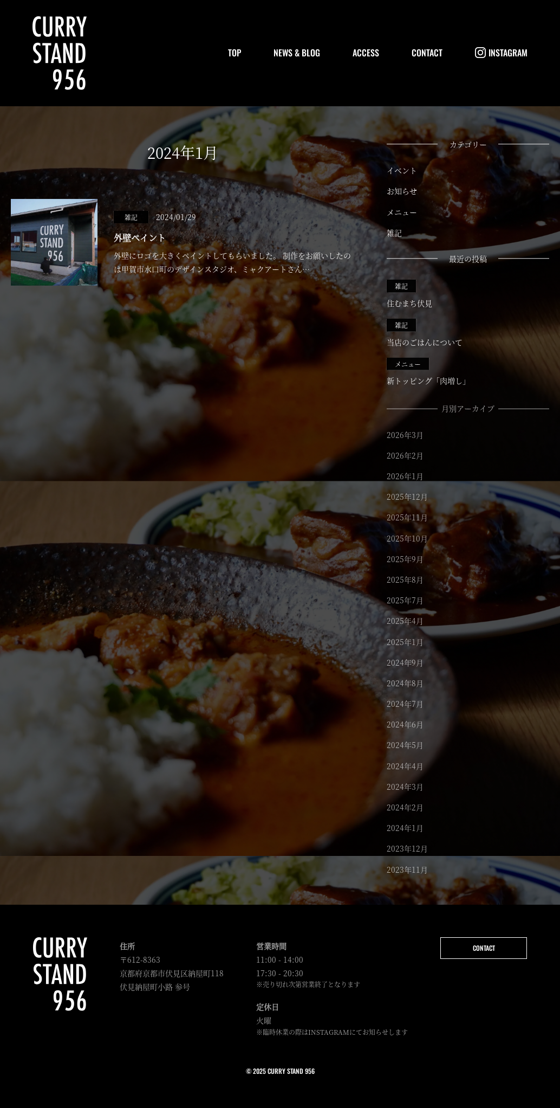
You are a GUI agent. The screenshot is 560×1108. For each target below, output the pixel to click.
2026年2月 (405, 456)
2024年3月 (405, 787)
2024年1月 (405, 829)
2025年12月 (407, 498)
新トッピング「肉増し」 (428, 372)
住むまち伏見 (409, 294)
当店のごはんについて (425, 333)
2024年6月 (405, 725)
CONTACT (484, 947)
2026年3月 (405, 435)
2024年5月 (405, 746)
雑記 (394, 232)
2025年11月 (407, 518)
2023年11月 (407, 870)
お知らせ (402, 191)
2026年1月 (405, 476)
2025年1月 (405, 642)
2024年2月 (405, 808)
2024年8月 (405, 683)
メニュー (402, 212)
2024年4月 (405, 766)
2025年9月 (405, 559)
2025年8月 (405, 580)
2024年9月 (405, 663)
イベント (402, 170)
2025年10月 (407, 539)
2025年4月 (405, 622)
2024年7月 (405, 705)
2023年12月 (407, 849)
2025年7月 (405, 601)
